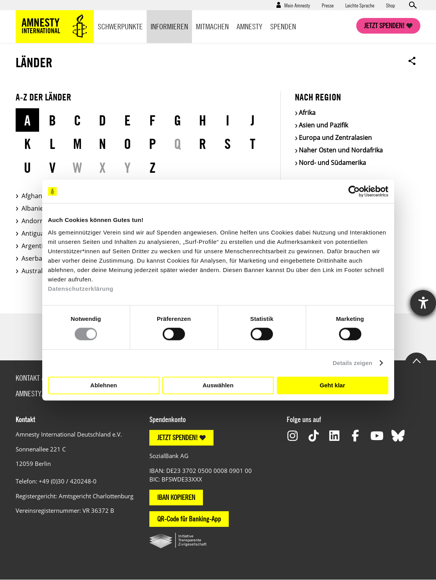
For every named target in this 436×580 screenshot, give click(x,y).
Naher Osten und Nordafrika (341, 150)
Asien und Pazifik (323, 125)
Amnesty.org (35, 393)
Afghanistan (39, 196)
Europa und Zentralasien (335, 137)
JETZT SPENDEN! (177, 437)
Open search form (412, 5)
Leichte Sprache (359, 5)
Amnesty (249, 26)
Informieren (169, 26)
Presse (328, 5)
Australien (37, 271)
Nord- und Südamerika (332, 162)
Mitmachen (212, 26)
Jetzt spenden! (384, 25)
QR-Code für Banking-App (189, 519)
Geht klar (332, 385)
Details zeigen (352, 363)
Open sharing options (412, 60)
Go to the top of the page (416, 360)
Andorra (34, 221)
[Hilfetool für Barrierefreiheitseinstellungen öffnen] (423, 303)
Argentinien (39, 246)
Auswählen (218, 385)
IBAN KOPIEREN (176, 497)
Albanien (34, 208)
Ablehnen (103, 385)
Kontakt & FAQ (36, 378)
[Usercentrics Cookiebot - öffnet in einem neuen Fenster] (354, 191)
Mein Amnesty (297, 5)
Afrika (307, 112)
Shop (390, 5)
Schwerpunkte (120, 26)
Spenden (283, 26)
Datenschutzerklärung (81, 288)
